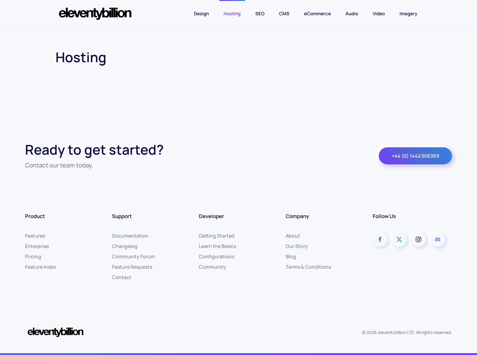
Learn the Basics (217, 246)
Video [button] (379, 13)
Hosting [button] (232, 13)
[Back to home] (95, 13)
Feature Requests (132, 267)
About (293, 235)
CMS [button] (284, 13)
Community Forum (133, 256)
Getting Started (217, 235)
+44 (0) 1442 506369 (415, 155)
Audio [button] (352, 13)
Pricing (33, 256)
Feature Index (40, 267)
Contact (121, 277)
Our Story (297, 246)
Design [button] (201, 13)
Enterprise (37, 246)
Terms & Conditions (308, 267)
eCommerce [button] (317, 13)
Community (212, 267)
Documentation (130, 235)
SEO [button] (259, 13)
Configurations (216, 256)
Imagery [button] (408, 13)
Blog (291, 256)
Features (35, 235)
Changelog (125, 246)
